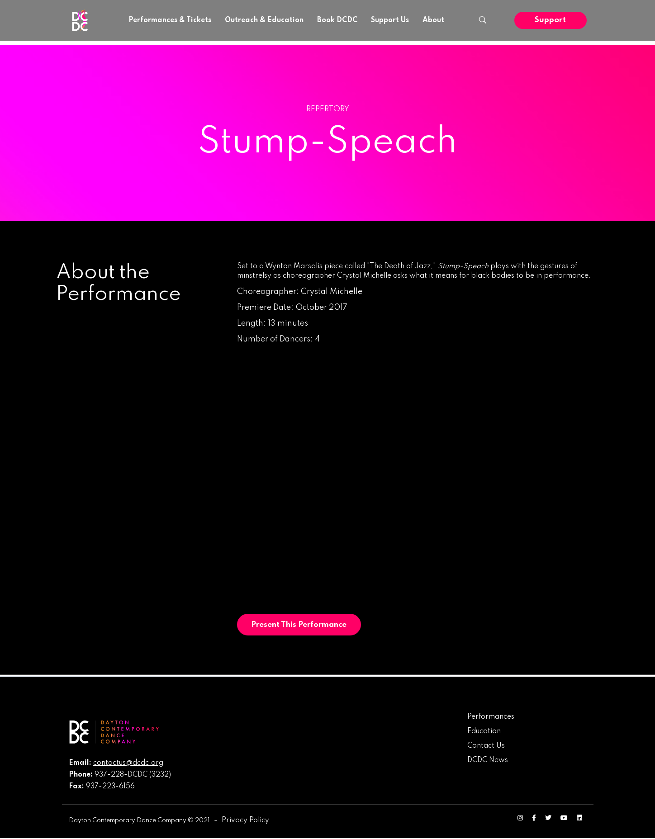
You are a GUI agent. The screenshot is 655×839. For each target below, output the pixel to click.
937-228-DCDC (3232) (133, 775)
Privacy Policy (245, 821)
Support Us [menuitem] (390, 20)
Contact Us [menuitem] (486, 746)
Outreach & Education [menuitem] (264, 20)
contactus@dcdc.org (128, 763)
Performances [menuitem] (490, 717)
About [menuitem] (433, 20)
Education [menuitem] (484, 731)
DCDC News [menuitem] (487, 760)
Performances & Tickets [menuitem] (169, 20)
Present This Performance (300, 625)
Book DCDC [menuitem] (337, 20)
